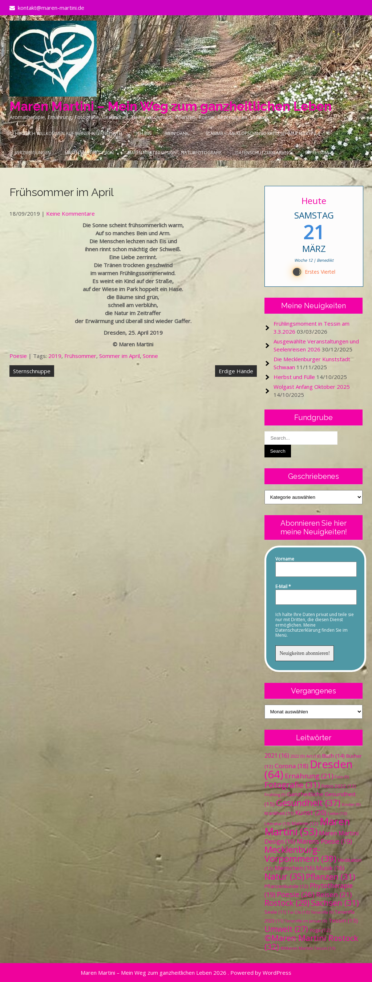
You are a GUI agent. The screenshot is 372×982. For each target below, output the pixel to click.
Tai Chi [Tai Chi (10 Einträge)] (298, 912)
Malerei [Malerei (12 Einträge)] (305, 823)
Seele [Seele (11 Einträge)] (275, 912)
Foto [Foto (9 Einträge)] (342, 776)
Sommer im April (119, 355)
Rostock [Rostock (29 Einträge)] (287, 902)
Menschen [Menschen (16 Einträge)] (295, 868)
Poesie (18, 355)
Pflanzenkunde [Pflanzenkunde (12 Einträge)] (286, 886)
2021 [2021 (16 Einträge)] (276, 755)
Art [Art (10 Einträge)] (313, 756)
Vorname (284, 559)
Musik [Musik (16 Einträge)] (330, 868)
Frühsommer (80, 355)
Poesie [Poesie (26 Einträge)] (296, 894)
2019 (54, 355)
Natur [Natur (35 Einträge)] (284, 876)
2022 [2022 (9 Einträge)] (298, 756)
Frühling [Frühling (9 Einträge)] (275, 794)
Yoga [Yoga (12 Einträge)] (320, 930)
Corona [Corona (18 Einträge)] (291, 766)
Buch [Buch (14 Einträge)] (333, 755)
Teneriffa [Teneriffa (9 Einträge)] (322, 912)
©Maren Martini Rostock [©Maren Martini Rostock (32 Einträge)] (311, 942)
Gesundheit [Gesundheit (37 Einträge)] (308, 802)
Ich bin (143, 133)
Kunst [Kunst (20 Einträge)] (310, 812)
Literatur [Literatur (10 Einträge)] (277, 823)
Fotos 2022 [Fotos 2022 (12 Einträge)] (339, 786)
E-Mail (283, 586)
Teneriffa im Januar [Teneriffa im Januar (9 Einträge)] (306, 921)
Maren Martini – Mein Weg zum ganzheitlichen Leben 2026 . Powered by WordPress (186, 972)
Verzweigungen (33, 153)
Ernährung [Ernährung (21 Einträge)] (309, 775)
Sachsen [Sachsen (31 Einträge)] (335, 902)
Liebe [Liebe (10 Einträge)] (337, 813)
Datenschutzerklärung (263, 153)
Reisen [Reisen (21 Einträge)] (334, 894)
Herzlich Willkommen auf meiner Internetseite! (68, 133)
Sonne (150, 355)
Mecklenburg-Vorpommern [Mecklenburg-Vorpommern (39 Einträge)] (300, 853)
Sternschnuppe (31, 371)
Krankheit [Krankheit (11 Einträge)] (279, 813)
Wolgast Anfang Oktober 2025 (312, 386)
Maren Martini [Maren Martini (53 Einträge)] (307, 826)
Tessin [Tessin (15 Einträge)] (343, 920)
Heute (314, 201)
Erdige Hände (236, 371)
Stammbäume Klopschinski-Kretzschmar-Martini (261, 133)
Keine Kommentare (70, 213)
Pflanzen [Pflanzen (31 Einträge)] (330, 876)
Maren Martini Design (89, 153)
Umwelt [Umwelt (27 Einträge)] (286, 929)
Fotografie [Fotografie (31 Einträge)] (292, 784)
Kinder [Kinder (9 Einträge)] (351, 804)
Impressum (316, 153)
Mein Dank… (178, 133)
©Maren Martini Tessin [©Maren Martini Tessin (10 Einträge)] (307, 948)
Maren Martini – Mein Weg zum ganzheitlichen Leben (170, 106)
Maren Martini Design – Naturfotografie (175, 153)
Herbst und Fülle (294, 376)
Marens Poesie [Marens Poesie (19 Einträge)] (324, 841)
